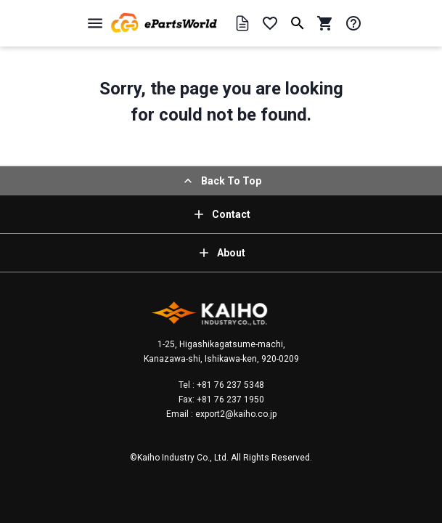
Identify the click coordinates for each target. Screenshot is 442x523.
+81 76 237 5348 (229, 385)
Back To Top (221, 181)
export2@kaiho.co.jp (235, 414)
